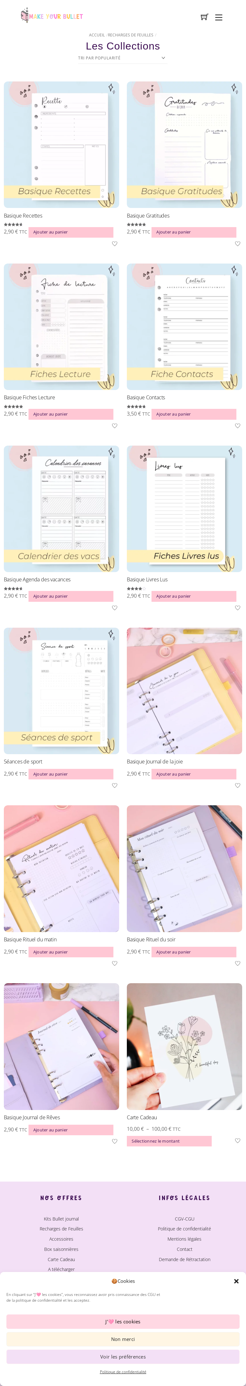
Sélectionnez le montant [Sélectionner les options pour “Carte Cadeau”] (156, 1141)
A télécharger (61, 1269)
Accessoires (61, 1239)
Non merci (123, 1339)
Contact (185, 1249)
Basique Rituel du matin (30, 939)
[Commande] (123, 58)
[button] (236, 1281)
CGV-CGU (184, 1219)
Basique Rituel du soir (151, 939)
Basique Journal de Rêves (32, 1117)
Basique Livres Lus (147, 579)
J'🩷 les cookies (123, 1321)
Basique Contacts (146, 397)
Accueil (97, 35)
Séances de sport (23, 761)
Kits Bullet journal (61, 1219)
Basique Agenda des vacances (37, 579)
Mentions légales (184, 1239)
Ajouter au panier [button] (50, 232)
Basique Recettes (23, 215)
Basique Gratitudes (148, 215)
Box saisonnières (61, 1249)
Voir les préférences (123, 1356)
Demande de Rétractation (184, 1259)
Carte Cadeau (142, 1117)
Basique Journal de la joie (155, 761)
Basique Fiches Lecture (29, 397)
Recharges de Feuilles (130, 35)
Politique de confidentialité (123, 1372)
